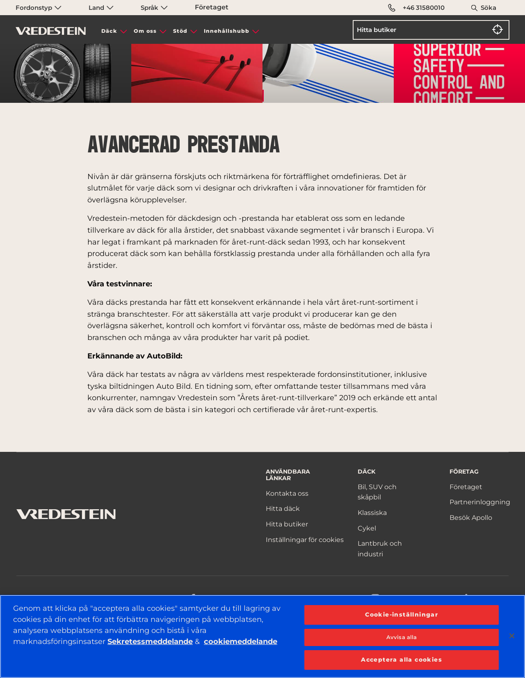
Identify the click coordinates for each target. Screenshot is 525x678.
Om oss (145, 31)
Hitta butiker (287, 524)
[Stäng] (512, 636)
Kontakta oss (287, 493)
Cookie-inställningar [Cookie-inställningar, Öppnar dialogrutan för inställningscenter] (401, 614)
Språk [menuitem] (154, 7)
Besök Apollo (471, 518)
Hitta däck (283, 508)
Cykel (367, 528)
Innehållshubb (226, 31)
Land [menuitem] (101, 7)
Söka (488, 7)
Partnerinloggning (480, 502)
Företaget (211, 7)
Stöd (180, 31)
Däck (109, 31)
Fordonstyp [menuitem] (39, 7)
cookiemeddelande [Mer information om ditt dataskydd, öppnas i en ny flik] (240, 641)
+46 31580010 (416, 8)
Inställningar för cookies (305, 540)
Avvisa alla (401, 637)
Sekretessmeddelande (150, 641)
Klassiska (372, 513)
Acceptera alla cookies (401, 659)
